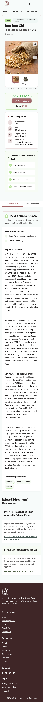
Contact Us (6, 632)
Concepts (6, 661)
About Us (6, 628)
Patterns (5, 658)
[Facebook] (2, 673)
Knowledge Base (8, 621)
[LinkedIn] (14, 673)
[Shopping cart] (34, 3)
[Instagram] (10, 673)
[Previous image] (8, 57)
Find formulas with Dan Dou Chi (18, 571)
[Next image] (35, 57)
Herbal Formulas (8, 650)
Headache (9, 482)
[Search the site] (28, 3)
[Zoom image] (35, 44)
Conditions (6, 643)
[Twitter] (6, 673)
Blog (4, 624)
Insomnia (9, 486)
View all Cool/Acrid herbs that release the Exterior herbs (21, 538)
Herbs (4, 647)
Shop (4, 617)
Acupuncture (7, 654)
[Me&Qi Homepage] (6, 3)
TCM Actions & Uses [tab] (12, 204)
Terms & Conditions (10, 687)
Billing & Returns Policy (11, 683)
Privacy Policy (7, 691)
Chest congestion (23, 482)
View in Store (21, 101)
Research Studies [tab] (32, 204)
